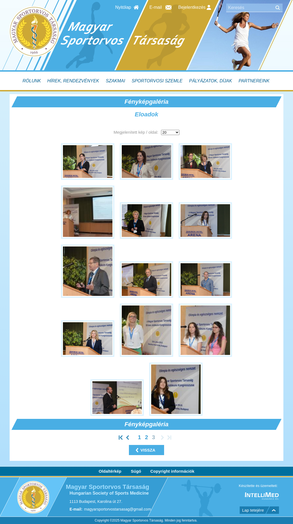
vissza (147, 450)
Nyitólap (123, 7)
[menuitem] (32, 80)
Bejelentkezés (194, 7)
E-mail (155, 7)
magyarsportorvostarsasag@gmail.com (117, 509)
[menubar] (146, 80)
